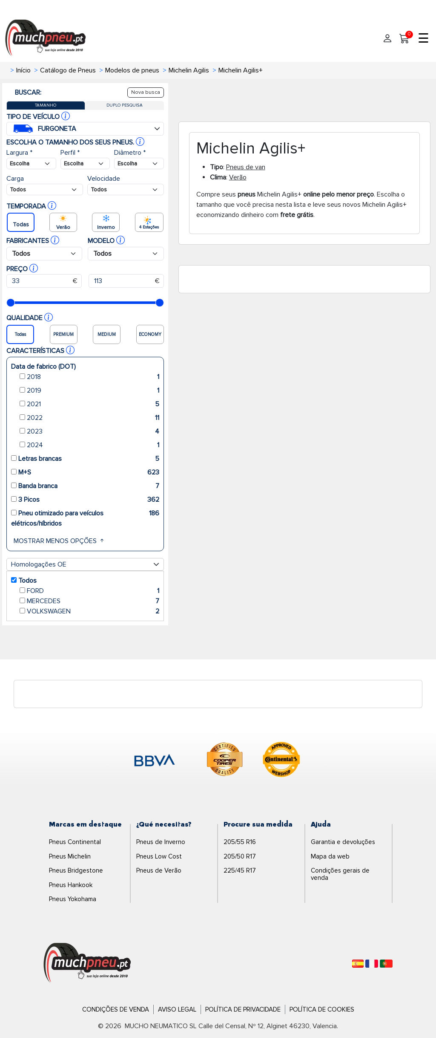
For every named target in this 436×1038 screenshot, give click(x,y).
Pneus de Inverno (160, 842)
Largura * (19, 152)
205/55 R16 (240, 842)
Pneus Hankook (70, 885)
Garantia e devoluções (343, 842)
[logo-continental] (281, 761)
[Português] (386, 964)
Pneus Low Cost (159, 856)
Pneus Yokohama (72, 899)
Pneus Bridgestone (76, 870)
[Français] (371, 964)
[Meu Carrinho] (404, 39)
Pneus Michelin (70, 856)
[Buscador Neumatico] (31, 163)
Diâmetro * (130, 152)
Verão (238, 177)
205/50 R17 (240, 856)
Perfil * (70, 152)
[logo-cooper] (225, 761)
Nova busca (145, 92)
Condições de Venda (115, 1009)
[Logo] (87, 963)
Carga (15, 178)
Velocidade (103, 178)
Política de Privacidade (243, 1009)
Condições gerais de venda (340, 874)
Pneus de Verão (158, 870)
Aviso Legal (177, 1009)
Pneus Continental (75, 842)
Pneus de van (245, 167)
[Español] (358, 964)
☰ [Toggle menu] (423, 38)
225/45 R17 (240, 870)
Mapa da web (330, 856)
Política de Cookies (322, 1009)
